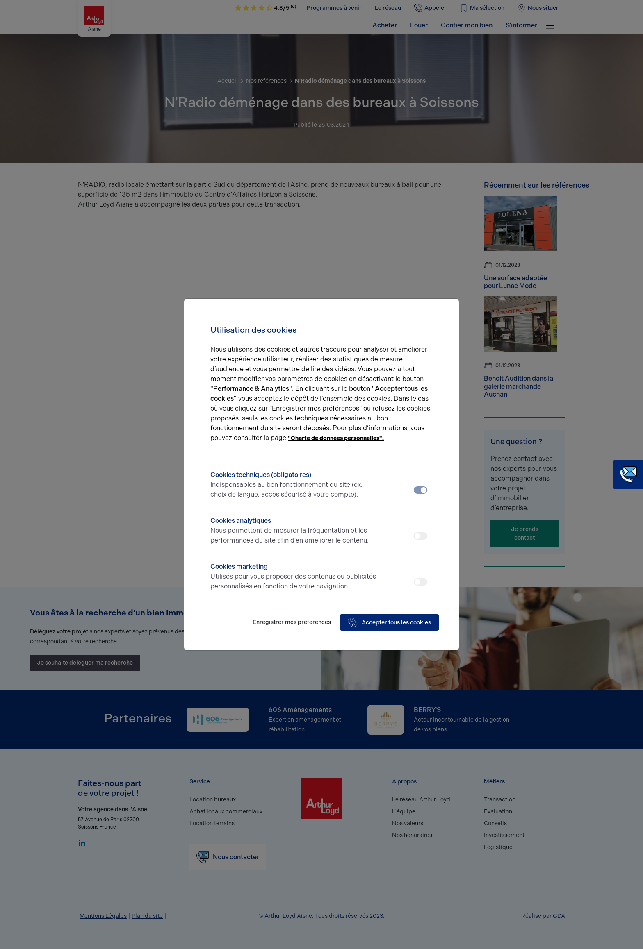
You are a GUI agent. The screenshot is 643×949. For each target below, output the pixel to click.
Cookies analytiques (293, 531)
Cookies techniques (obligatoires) (293, 485)
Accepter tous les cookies (389, 622)
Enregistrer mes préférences (292, 622)
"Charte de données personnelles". (336, 438)
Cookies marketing (293, 577)
